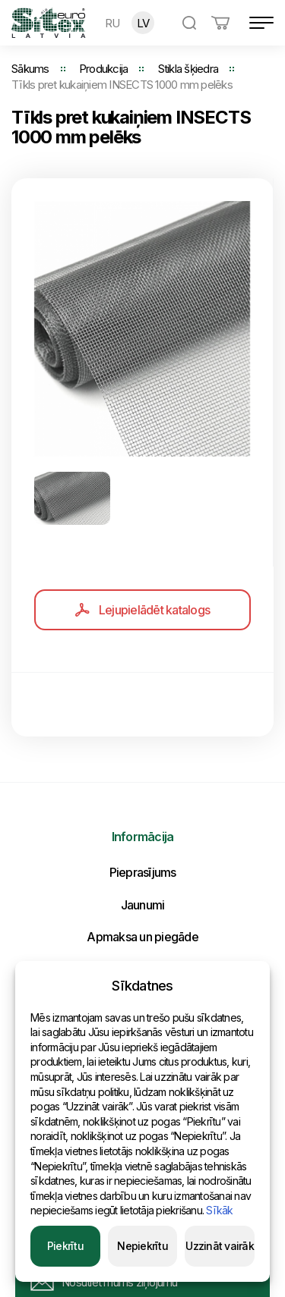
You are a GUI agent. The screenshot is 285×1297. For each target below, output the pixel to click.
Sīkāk (219, 1210)
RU (112, 23)
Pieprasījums (142, 872)
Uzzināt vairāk (219, 1245)
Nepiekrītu (142, 1245)
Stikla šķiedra (188, 68)
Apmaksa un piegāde (142, 936)
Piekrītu (65, 1245)
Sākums (30, 68)
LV (143, 23)
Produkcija (103, 68)
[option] (142, 329)
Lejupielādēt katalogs (142, 609)
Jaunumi (143, 904)
